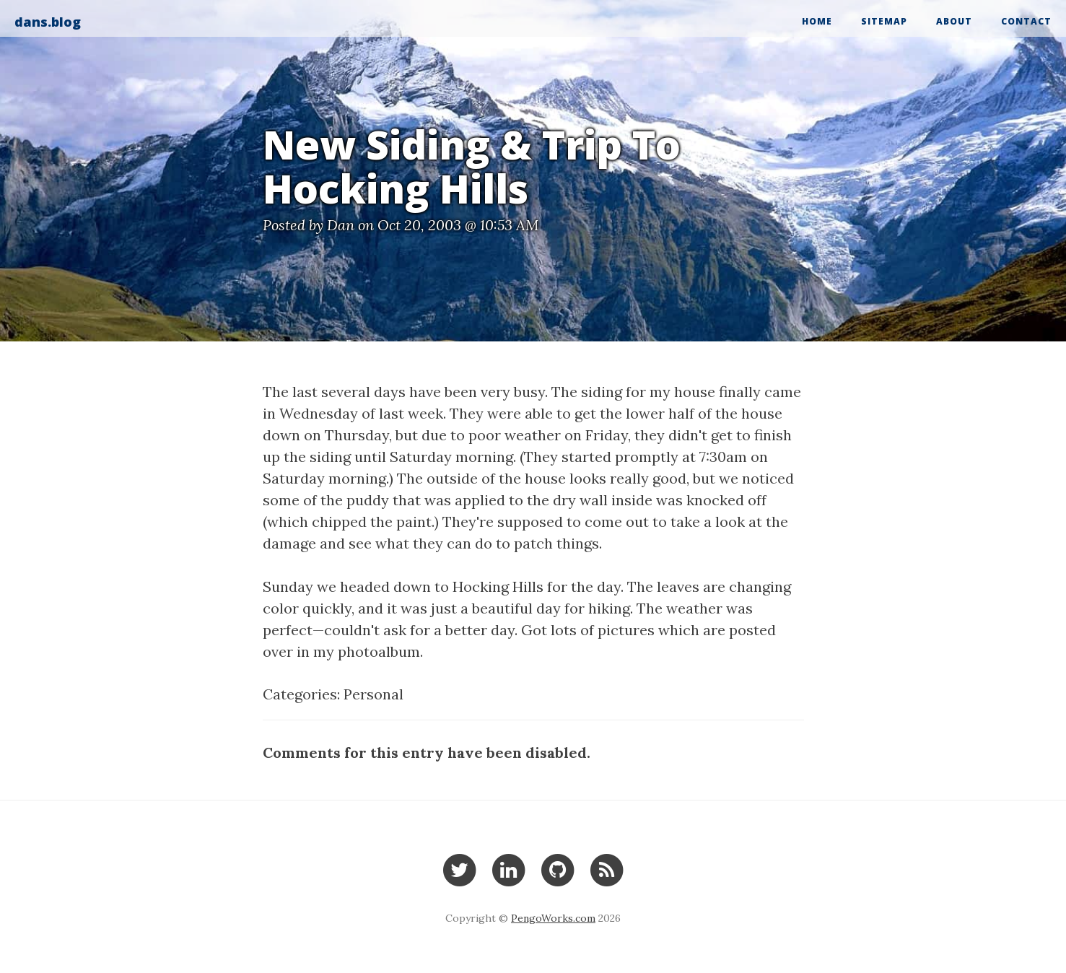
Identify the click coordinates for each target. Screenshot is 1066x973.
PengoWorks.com (553, 918)
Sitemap (884, 21)
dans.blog (47, 21)
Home (817, 21)
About (954, 21)
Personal (373, 694)
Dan (340, 225)
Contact (1026, 21)
